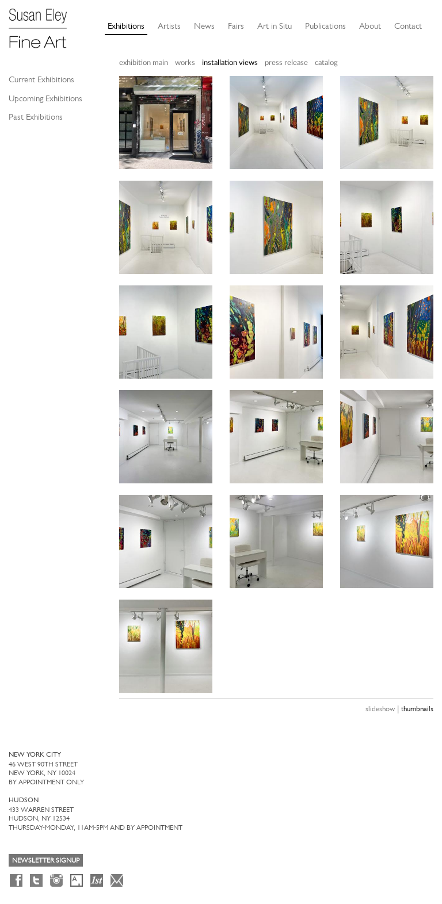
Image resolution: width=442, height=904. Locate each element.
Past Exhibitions (36, 117)
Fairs (236, 26)
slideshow (380, 708)
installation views (230, 63)
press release (286, 63)
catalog (326, 63)
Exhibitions (126, 26)
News (204, 26)
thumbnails (417, 708)
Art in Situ (274, 26)
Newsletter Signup (45, 860)
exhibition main (143, 63)
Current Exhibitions (41, 79)
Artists (169, 26)
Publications (325, 26)
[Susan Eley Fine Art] (43, 24)
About (370, 26)
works (185, 63)
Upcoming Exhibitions (45, 98)
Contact (408, 26)
